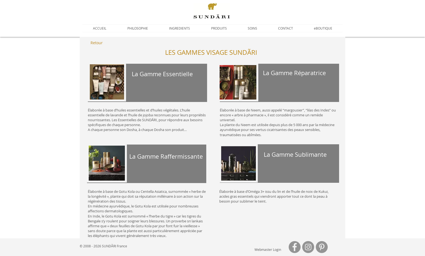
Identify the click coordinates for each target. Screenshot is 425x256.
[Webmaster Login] (268, 249)
